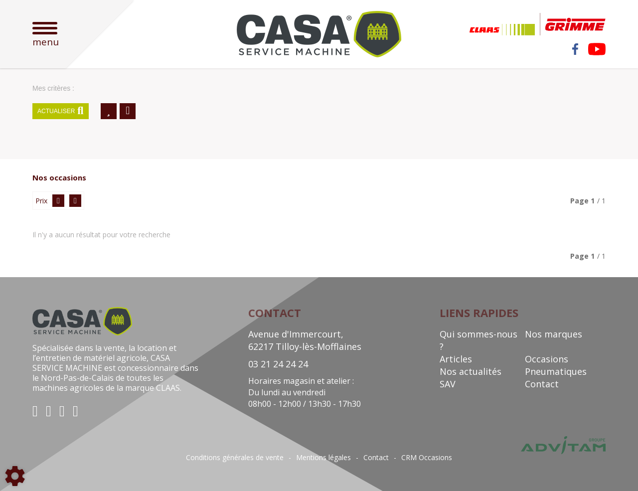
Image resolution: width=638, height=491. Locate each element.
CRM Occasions (426, 457)
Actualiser (60, 111)
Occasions (546, 359)
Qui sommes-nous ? (478, 340)
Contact (542, 384)
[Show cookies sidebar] (15, 476)
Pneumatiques (556, 371)
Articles (456, 359)
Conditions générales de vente (235, 457)
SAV (448, 384)
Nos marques (553, 334)
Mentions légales (323, 457)
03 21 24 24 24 (278, 364)
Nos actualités (470, 371)
